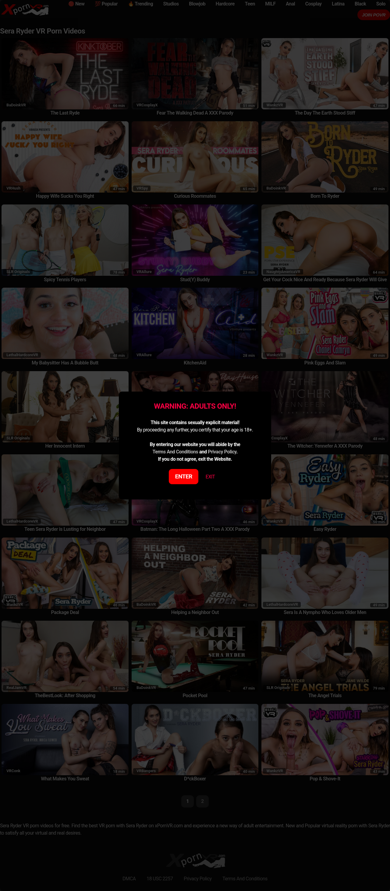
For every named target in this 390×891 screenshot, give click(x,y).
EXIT (210, 477)
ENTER (184, 476)
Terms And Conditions (175, 452)
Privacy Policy (222, 452)
